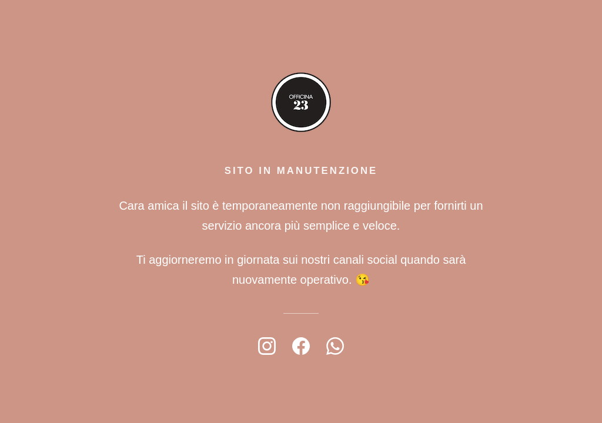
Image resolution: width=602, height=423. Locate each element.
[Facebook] (301, 346)
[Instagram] (267, 346)
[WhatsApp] (335, 346)
